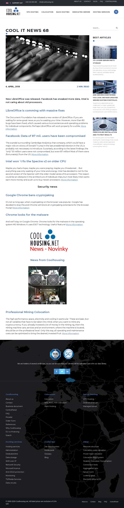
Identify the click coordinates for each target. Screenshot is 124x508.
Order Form (11, 421)
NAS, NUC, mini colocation (55, 403)
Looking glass (89, 476)
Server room (88, 472)
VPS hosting (33, 12)
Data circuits (11, 483)
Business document (14, 406)
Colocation (47, 12)
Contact (87, 3)
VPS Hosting (88, 399)
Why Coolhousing (13, 428)
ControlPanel (111, 3)
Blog (95, 3)
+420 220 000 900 (31, 3)
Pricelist (9, 417)
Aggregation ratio (90, 468)
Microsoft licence (13, 468)
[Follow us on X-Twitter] (62, 373)
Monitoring (10, 476)
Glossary (47, 454)
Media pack (49, 450)
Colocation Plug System (93, 457)
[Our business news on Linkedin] (67, 373)
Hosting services (101, 12)
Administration (12, 450)
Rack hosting (63, 12)
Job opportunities (51, 446)
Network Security (13, 465)
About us (77, 3)
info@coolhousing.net (46, 3)
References (11, 424)
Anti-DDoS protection (15, 472)
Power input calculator (92, 454)
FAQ (101, 3)
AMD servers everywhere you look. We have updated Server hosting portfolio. (105, 97)
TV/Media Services (13, 479)
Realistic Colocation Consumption (97, 461)
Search (9, 435)
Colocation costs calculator (94, 450)
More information (39, 154)
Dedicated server (81, 12)
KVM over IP (11, 461)
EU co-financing (12, 432)
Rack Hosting (50, 406)
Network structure (91, 446)
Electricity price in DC (92, 479)
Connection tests (90, 465)
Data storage (11, 457)
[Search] (116, 27)
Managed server (90, 406)
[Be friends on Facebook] (56, 373)
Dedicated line (12, 454)
